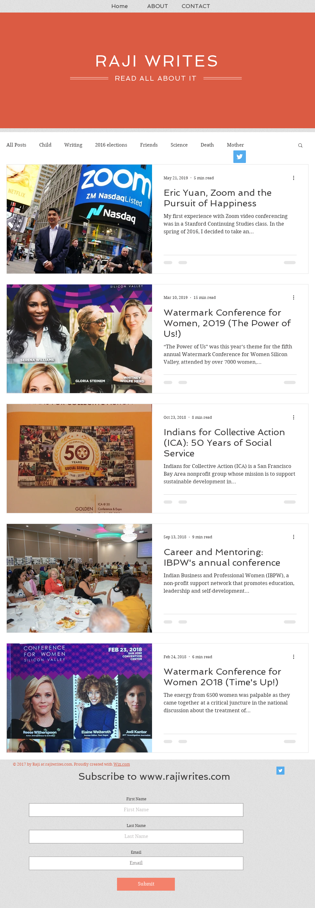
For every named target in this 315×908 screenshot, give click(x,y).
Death (207, 145)
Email (136, 852)
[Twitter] (239, 156)
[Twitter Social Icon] (280, 771)
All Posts (16, 145)
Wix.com (121, 764)
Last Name (136, 826)
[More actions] (296, 178)
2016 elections (111, 145)
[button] (300, 145)
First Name (136, 799)
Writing (73, 145)
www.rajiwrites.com (185, 776)
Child (45, 145)
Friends (149, 145)
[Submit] (146, 884)
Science (179, 145)
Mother (235, 145)
